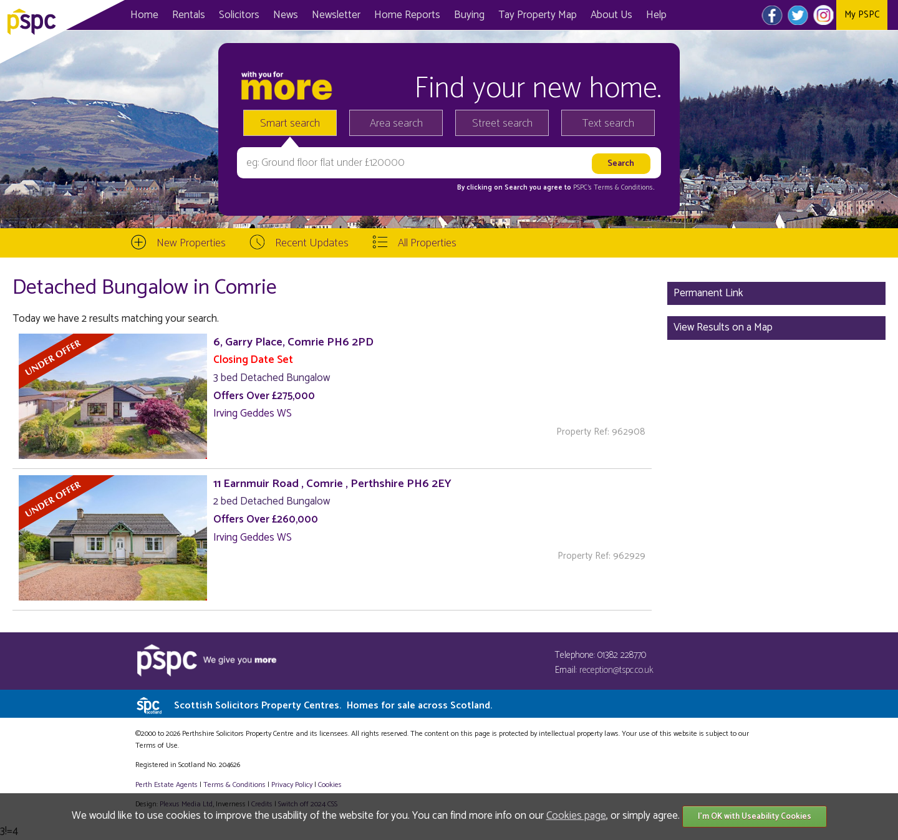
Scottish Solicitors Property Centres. (333, 705)
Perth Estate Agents (166, 785)
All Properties (427, 243)
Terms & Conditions (234, 785)
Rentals (188, 15)
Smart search (290, 123)
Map (537, 15)
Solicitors (239, 15)
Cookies (330, 785)
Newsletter (336, 15)
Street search (502, 123)
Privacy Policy (291, 785)
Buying (469, 15)
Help (656, 15)
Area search (396, 123)
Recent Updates (312, 243)
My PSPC (861, 14)
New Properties (191, 243)
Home (144, 15)
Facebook (772, 15)
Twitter (798, 15)
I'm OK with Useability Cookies (754, 816)
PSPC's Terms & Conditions (613, 187)
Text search (608, 123)
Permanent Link (708, 293)
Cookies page (576, 815)
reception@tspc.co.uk (616, 670)
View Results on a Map (723, 327)
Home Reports (407, 15)
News (285, 15)
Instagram (823, 15)
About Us (611, 15)
